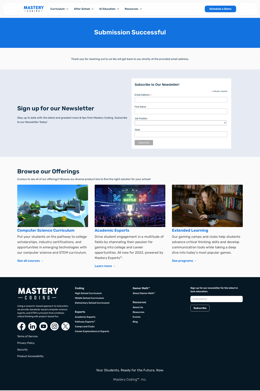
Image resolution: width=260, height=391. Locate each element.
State (137, 129)
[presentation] (215, 322)
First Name (140, 106)
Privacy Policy (26, 343)
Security (22, 350)
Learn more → (105, 267)
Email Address (143, 94)
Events (136, 317)
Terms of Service (27, 337)
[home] (34, 9)
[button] (59, 9)
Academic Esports (85, 317)
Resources (131, 8)
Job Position (141, 118)
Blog (135, 322)
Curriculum (57, 8)
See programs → (184, 261)
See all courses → (30, 261)
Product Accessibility (30, 356)
